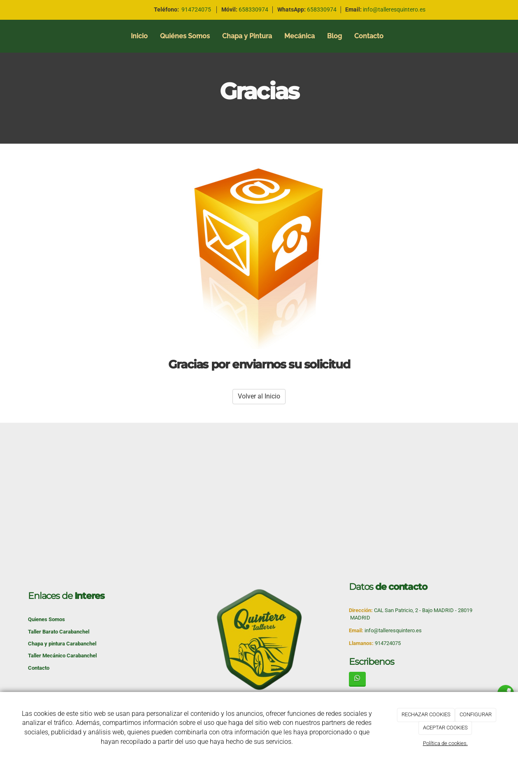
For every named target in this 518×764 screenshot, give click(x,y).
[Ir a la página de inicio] (4, 36)
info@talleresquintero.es (394, 9)
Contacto (368, 36)
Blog (334, 36)
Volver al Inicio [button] (259, 396)
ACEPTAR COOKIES (445, 727)
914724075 (196, 9)
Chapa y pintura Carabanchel (62, 644)
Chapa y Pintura (247, 36)
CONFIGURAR (476, 714)
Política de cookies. (445, 743)
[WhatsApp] (357, 679)
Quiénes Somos (185, 36)
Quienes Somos (46, 619)
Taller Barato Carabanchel (58, 632)
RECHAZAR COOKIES (426, 714)
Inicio (139, 36)
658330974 (322, 9)
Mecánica (299, 36)
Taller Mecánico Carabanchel (62, 655)
